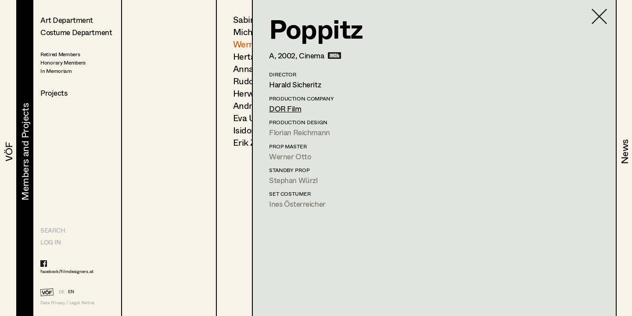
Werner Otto (290, 156)
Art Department (66, 20)
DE (62, 291)
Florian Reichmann (299, 132)
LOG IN (50, 242)
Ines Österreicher (297, 204)
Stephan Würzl (293, 180)
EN (71, 291)
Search (52, 230)
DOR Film (285, 109)
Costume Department (76, 32)
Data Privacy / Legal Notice (67, 302)
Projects (54, 93)
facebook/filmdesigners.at (66, 271)
